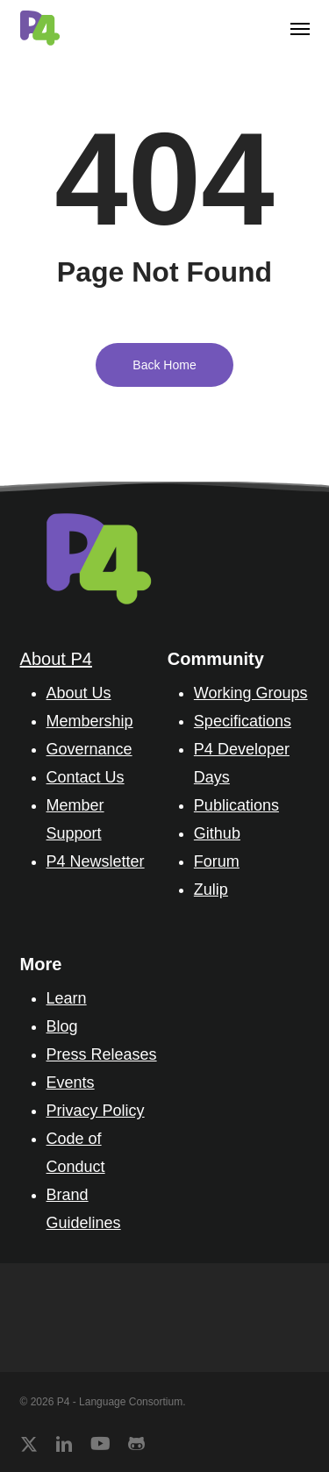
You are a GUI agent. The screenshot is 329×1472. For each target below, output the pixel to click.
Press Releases (101, 1054)
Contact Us (85, 777)
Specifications (242, 721)
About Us (78, 693)
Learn (66, 998)
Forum (217, 861)
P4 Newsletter (95, 861)
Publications (236, 805)
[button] (300, 28)
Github (217, 833)
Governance (89, 749)
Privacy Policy (95, 1110)
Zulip (211, 889)
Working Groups (251, 693)
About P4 (56, 658)
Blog (62, 1026)
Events (70, 1082)
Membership (89, 721)
